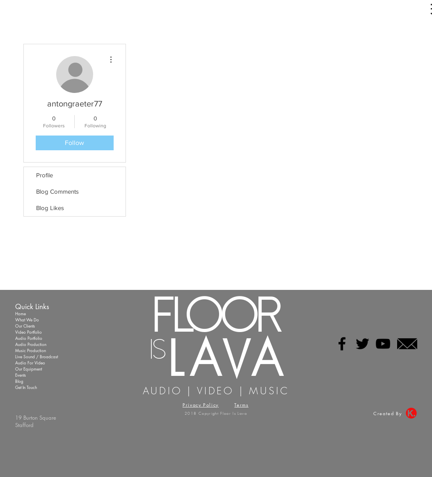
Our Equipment (28, 369)
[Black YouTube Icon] (383, 344)
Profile (44, 175)
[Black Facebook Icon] (342, 344)
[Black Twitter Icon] (362, 344)
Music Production (30, 350)
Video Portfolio (28, 332)
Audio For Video (30, 362)
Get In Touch (26, 387)
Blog (19, 381)
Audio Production (30, 344)
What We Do (27, 319)
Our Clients (25, 326)
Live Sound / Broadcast (36, 356)
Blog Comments (57, 191)
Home (20, 313)
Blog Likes (50, 207)
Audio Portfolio (28, 338)
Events (20, 375)
